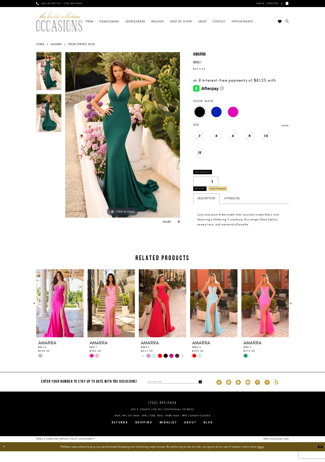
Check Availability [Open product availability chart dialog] (213, 174)
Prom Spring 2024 (81, 44)
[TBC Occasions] (59, 21)
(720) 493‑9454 (162, 413)
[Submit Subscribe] (199, 392)
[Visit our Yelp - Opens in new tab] (276, 392)
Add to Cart (208, 197)
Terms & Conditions (47, 449)
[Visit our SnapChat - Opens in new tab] (238, 392)
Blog (208, 433)
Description (206, 209)
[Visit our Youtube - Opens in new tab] (248, 392)
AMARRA (56, 44)
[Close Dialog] (6, 457)
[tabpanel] (48, 73)
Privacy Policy (69, 449)
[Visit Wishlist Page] (279, 21)
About (190, 433)
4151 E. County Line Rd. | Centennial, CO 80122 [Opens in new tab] (162, 419)
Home (40, 44)
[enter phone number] (174, 392)
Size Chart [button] (281, 125)
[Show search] (287, 21)
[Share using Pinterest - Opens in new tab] (179, 222)
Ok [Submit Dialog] (318, 457)
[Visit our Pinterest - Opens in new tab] (257, 392)
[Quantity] (205, 186)
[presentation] (60, 314)
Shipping (144, 433)
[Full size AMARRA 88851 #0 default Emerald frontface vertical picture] (122, 135)
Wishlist (168, 433)
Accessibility (87, 449)
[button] (266, 3)
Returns (120, 433)
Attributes (232, 209)
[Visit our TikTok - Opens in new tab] (219, 392)
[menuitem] (59, 3)
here (261, 457)
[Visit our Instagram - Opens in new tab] (229, 392)
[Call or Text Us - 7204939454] (59, 3)
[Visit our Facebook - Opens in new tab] (267, 392)
